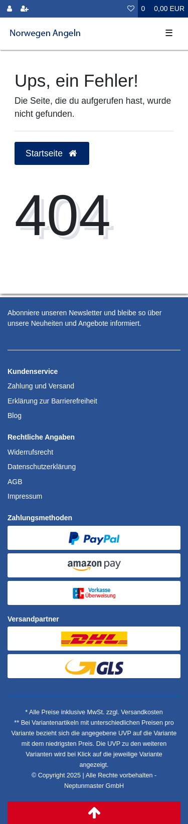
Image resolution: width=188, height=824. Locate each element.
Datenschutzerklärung (42, 467)
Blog (15, 415)
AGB (15, 482)
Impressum (25, 496)
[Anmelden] (10, 9)
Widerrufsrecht (30, 452)
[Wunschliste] (131, 9)
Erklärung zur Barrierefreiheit (52, 401)
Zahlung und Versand (41, 386)
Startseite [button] (52, 153)
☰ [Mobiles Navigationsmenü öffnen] (169, 33)
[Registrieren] (24, 9)
